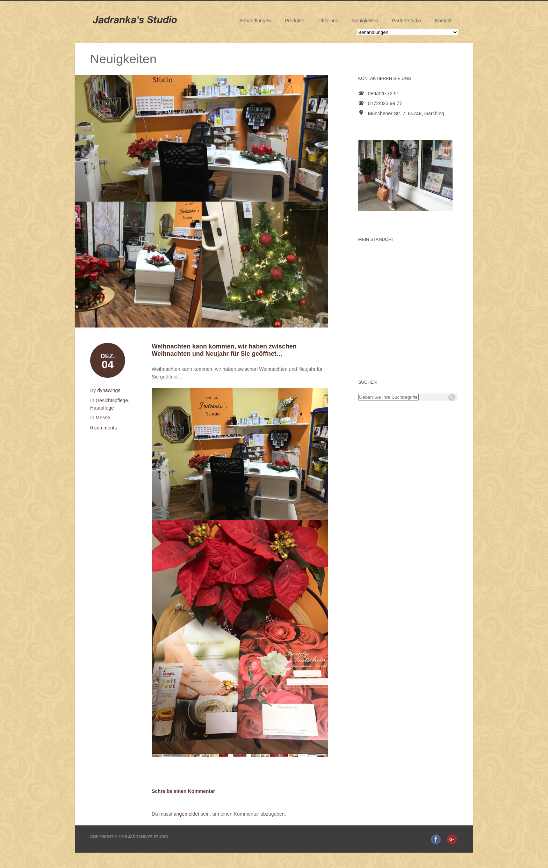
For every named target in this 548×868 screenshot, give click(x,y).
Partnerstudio (406, 20)
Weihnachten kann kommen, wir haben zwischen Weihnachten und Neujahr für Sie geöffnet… (224, 350)
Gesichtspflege (112, 400)
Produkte (294, 20)
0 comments (103, 428)
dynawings (108, 390)
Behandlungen (255, 20)
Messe (103, 417)
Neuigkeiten (365, 20)
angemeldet (186, 814)
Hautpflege (102, 408)
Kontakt (443, 20)
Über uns (328, 20)
